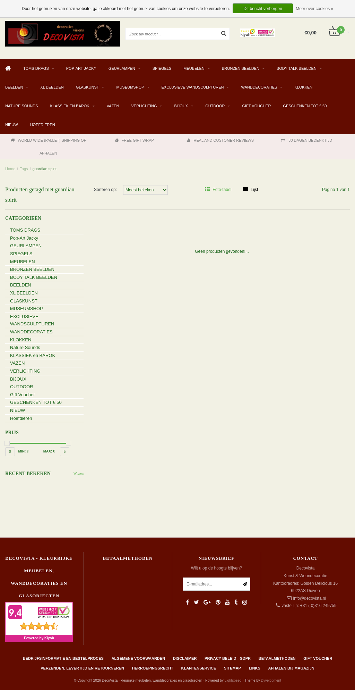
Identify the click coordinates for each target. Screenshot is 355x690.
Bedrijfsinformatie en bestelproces (63, 658)
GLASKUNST (87, 87)
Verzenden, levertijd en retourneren (82, 668)
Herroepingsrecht (152, 668)
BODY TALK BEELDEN (297, 68)
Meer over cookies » (314, 8)
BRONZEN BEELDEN (240, 68)
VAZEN (113, 106)
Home (10, 169)
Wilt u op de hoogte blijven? (216, 568)
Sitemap (232, 668)
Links (254, 668)
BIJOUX (181, 106)
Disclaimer (185, 658)
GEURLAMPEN (122, 68)
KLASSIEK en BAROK (69, 106)
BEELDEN (14, 87)
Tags (24, 169)
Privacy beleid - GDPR (228, 658)
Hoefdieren (42, 125)
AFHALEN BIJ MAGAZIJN (291, 668)
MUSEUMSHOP (130, 87)
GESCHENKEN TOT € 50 (305, 106)
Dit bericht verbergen (262, 8)
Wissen (78, 473)
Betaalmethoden (277, 658)
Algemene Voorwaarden (138, 658)
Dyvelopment (271, 680)
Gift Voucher (256, 106)
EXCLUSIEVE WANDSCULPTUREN (193, 87)
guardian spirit (45, 169)
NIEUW (11, 125)
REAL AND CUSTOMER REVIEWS (220, 140)
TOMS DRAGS (36, 68)
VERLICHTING (144, 106)
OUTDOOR (215, 106)
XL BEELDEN (51, 87)
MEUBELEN (194, 68)
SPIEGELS (162, 68)
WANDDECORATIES (259, 87)
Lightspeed (233, 680)
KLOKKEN (303, 87)
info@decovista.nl (309, 598)
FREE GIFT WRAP (134, 140)
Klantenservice (198, 668)
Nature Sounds (21, 106)
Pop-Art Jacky (81, 68)
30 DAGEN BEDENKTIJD (306, 140)
